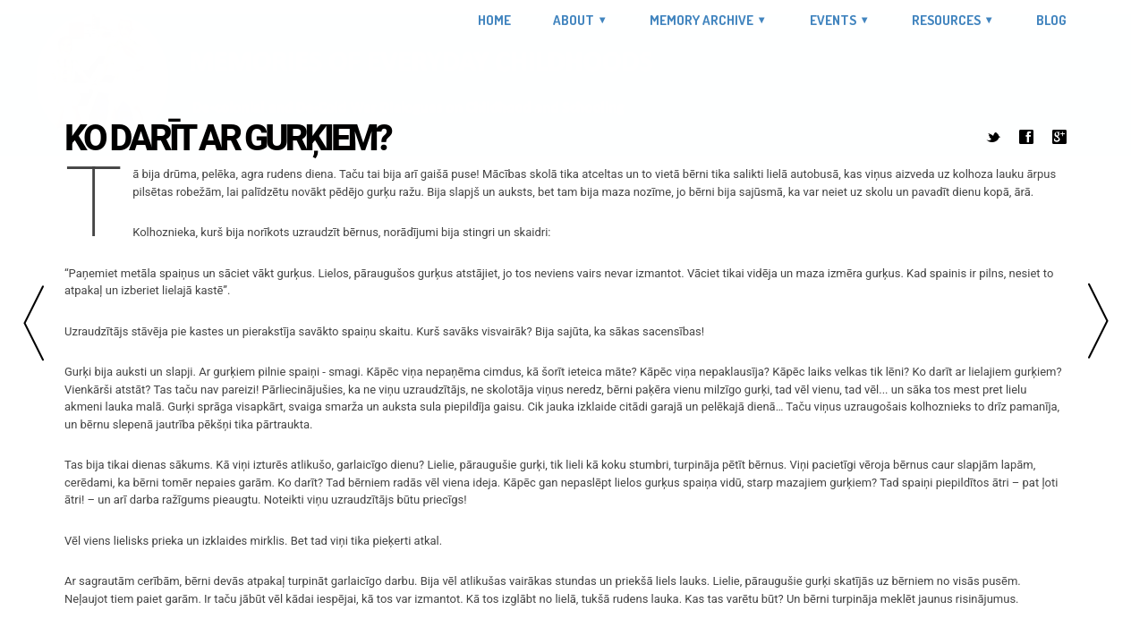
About (573, 20)
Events (833, 20)
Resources (946, 20)
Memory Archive (701, 20)
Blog (1051, 21)
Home (494, 21)
